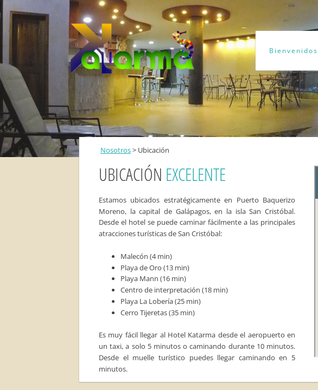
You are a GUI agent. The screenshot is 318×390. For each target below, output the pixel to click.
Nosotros (115, 150)
